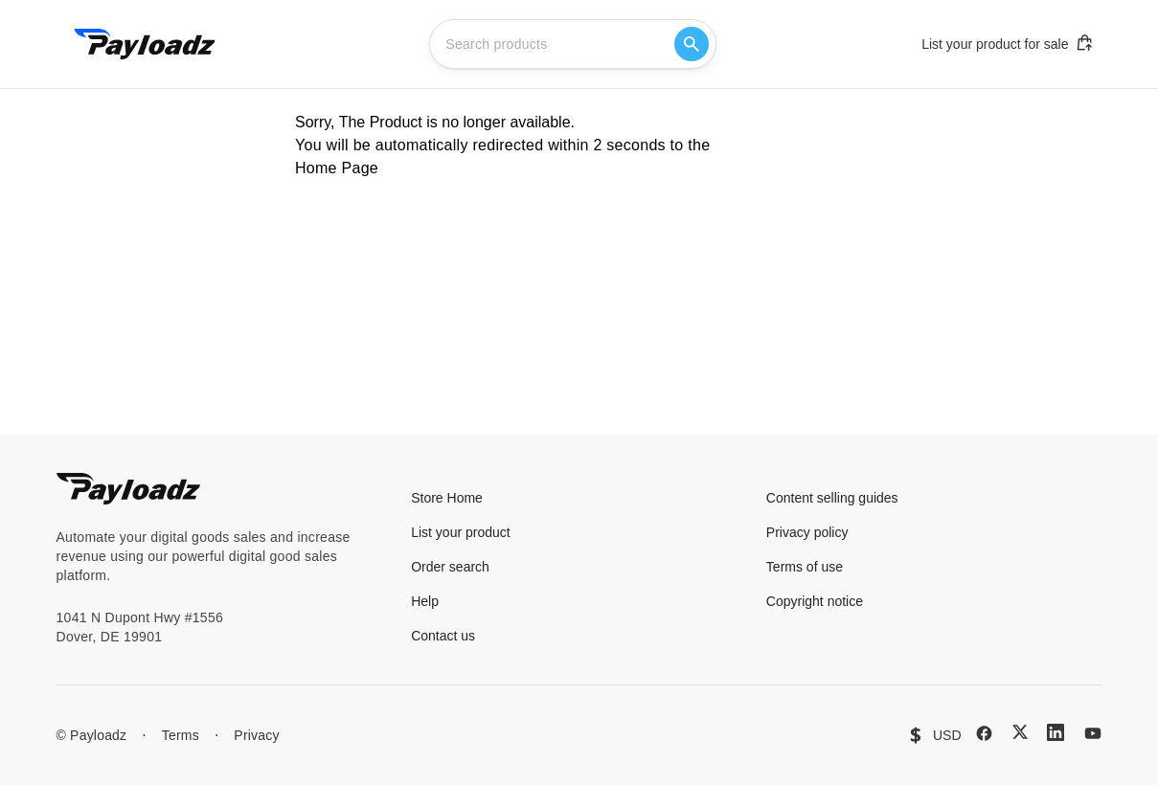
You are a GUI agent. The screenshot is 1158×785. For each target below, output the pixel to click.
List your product (461, 532)
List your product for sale (1007, 43)
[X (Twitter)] (1020, 732)
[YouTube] (1092, 733)
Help (425, 601)
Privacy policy (807, 532)
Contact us (443, 635)
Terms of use (804, 566)
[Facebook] (984, 733)
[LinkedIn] (1055, 732)
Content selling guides (832, 497)
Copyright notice (814, 601)
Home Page (336, 168)
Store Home (447, 497)
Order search (450, 566)
